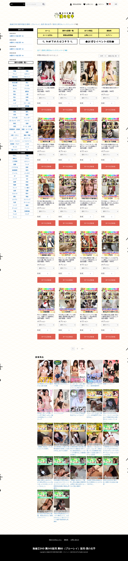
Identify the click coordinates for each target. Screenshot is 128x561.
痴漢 (27, 205)
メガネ (27, 144)
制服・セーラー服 (27, 129)
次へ (82, 348)
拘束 (27, 182)
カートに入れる (46, 110)
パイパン (27, 120)
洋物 (27, 71)
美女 (27, 82)
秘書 (27, 132)
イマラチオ (15, 167)
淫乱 (27, 100)
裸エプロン (15, 150)
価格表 (109, 31)
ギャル (15, 88)
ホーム (47, 31)
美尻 (14, 126)
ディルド (14, 208)
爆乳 (27, 112)
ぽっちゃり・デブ (15, 120)
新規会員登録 (68, 35)
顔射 (27, 167)
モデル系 (14, 117)
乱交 (27, 176)
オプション (41, 95)
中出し (15, 155)
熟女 (14, 94)
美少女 (15, 85)
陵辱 (14, 182)
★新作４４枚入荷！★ (17, 49)
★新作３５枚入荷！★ (17, 36)
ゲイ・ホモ (27, 103)
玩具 (14, 202)
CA (27, 150)
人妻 (27, 94)
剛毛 (14, 123)
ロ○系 (27, 85)
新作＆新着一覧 (68, 31)
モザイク (27, 74)
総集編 (27, 106)
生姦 (27, 155)
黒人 (14, 97)
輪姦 (27, 185)
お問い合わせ (75, 540)
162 (65, 50)
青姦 (27, 196)
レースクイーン (27, 141)
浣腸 (27, 190)
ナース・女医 (27, 126)
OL (15, 132)
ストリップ (27, 199)
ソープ (15, 205)
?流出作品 (15, 77)
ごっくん (14, 173)
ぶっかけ (27, 173)
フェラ (27, 164)
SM (27, 179)
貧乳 (27, 114)
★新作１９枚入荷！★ (17, 42)
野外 (27, 193)
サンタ (15, 147)
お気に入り (88, 35)
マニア (27, 214)
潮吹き (15, 158)
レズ (14, 103)
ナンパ (15, 188)
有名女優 (14, 82)
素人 (14, 91)
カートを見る (47, 35)
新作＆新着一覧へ (20, 62)
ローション (27, 202)
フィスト (27, 208)
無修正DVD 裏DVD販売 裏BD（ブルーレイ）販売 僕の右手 (64, 548)
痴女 (14, 100)
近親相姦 (27, 211)
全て (38, 50)
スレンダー (27, 117)
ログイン (109, 35)
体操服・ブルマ (14, 144)
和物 (14, 71)
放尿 (14, 190)
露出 (14, 196)
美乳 (14, 112)
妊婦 (27, 97)
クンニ (15, 217)
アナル (27, 158)
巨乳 (14, 114)
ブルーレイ (27, 77)
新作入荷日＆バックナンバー (52, 50)
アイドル (27, 88)
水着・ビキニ (15, 135)
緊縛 (14, 185)
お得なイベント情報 (100, 41)
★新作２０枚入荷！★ (17, 55)
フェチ (15, 214)
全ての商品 (88, 31)
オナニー (27, 161)
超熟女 (27, 91)
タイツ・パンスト (15, 141)
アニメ (15, 74)
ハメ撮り (27, 188)
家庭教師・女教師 (15, 129)
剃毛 (27, 170)
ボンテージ (27, 138)
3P (15, 176)
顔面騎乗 (14, 170)
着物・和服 (27, 135)
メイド (15, 138)
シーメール (15, 106)
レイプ (15, 179)
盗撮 (14, 164)
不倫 (14, 211)
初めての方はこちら (57, 41)
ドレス (27, 147)
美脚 (27, 123)
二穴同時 (14, 161)
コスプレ (14, 199)
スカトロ (14, 193)
